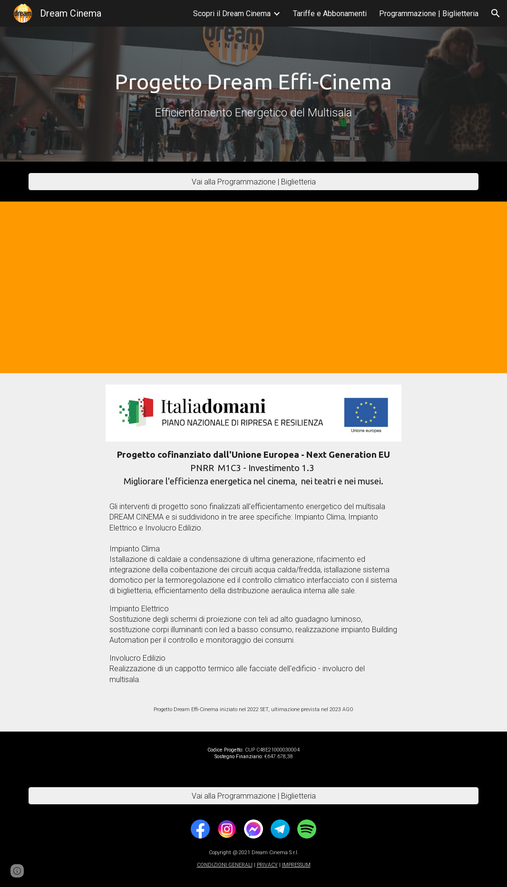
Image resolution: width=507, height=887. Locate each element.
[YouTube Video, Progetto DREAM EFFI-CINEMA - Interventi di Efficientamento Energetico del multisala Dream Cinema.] (253, 287)
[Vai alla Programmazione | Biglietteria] (253, 182)
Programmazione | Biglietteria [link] (428, 13)
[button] (495, 13)
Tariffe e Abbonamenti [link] (330, 13)
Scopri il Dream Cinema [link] (232, 13)
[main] (253, 94)
